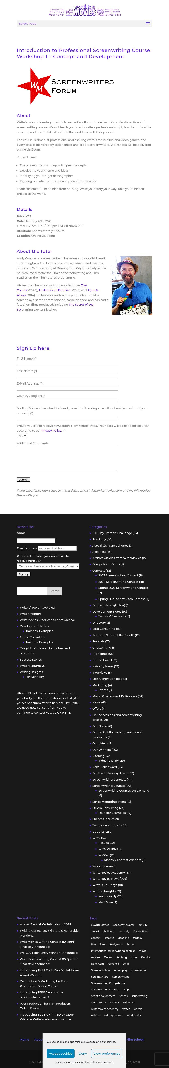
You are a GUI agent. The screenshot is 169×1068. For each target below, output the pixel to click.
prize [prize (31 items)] (134, 957)
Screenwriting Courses (108, 786)
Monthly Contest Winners (122, 860)
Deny (83, 1053)
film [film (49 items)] (93, 944)
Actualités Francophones (110, 545)
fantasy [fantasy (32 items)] (137, 937)
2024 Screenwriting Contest (118, 582)
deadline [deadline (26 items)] (123, 937)
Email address (27, 548)
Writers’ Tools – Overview (37, 607)
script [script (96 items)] (126, 989)
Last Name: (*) (27, 371)
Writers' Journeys (104, 885)
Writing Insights (31, 672)
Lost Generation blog (107, 679)
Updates (98, 831)
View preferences (106, 1053)
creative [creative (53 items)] (109, 937)
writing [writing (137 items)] (95, 1015)
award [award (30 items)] (95, 931)
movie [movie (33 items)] (142, 950)
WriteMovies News (105, 879)
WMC (96, 838)
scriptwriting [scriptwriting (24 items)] (139, 996)
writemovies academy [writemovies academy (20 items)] (104, 1009)
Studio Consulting (33, 637)
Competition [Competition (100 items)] (141, 931)
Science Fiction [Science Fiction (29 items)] (100, 970)
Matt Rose (105, 902)
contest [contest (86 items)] (96, 937)
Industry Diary (108, 761)
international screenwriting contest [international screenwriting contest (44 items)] (113, 950)
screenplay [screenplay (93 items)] (120, 970)
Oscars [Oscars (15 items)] (108, 957)
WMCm (103, 855)
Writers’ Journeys (32, 666)
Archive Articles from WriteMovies (116, 558)
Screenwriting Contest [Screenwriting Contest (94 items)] (105, 989)
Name (21, 533)
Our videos (100, 743)
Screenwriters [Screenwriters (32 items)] (99, 976)
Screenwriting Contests (109, 779)
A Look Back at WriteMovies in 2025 (45, 924)
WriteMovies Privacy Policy (72, 1062)
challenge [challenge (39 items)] (109, 931)
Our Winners (101, 750)
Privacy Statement (102, 1062)
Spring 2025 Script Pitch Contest (121, 599)
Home (24, 1039)
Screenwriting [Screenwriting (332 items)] (121, 976)
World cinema (102, 866)
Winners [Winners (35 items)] (128, 1002)
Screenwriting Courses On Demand (123, 790)
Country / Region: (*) (31, 396)
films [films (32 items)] (103, 944)
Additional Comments (33, 443)
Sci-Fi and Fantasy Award (110, 773)
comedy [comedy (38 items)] (124, 931)
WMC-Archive (108, 849)
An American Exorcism (55, 290)
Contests (98, 570)
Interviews (99, 672)
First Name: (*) (27, 358)
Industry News (102, 666)
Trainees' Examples (112, 616)
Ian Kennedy (35, 677)
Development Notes (34, 626)
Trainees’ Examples (39, 631)
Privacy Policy (51, 430)
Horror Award (102, 660)
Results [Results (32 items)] (145, 957)
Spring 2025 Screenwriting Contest (123, 588)
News (96, 702)
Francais (98, 641)
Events (103, 690)
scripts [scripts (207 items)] (123, 996)
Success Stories (31, 659)
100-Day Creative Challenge (112, 533)
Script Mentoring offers (109, 802)
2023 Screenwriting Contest (118, 575)
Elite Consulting (103, 629)
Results (103, 843)
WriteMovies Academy (108, 872)
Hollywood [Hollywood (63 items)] (116, 944)
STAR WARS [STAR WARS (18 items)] (98, 1002)
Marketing (99, 685)
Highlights (99, 654)
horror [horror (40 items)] (131, 944)
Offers (96, 709)
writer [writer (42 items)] (126, 1009)
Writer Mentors (30, 614)
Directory (99, 622)
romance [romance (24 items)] (113, 963)
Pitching (98, 756)
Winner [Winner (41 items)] (114, 1002)
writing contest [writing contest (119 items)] (113, 1015)
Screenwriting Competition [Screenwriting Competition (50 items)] (108, 983)
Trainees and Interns (107, 825)
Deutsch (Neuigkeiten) (108, 605)
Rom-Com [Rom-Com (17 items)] (97, 963)
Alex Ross (99, 552)
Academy (99, 539)
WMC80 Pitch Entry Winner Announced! (49, 953)
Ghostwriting (101, 647)
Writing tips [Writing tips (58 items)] (134, 1015)
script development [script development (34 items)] (103, 996)
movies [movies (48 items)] (95, 957)
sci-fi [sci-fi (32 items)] (126, 963)
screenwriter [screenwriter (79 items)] (139, 970)
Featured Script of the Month (113, 635)
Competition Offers (106, 564)
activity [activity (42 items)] (143, 924)
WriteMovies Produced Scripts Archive (47, 620)
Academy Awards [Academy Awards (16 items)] (124, 924)
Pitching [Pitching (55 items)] (121, 957)
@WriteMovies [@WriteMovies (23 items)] (100, 924)
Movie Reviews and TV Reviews (114, 696)
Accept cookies (60, 1053)
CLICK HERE (61, 712)
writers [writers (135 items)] (138, 1009)
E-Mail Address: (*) (30, 383)
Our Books (100, 726)
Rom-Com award (104, 767)
